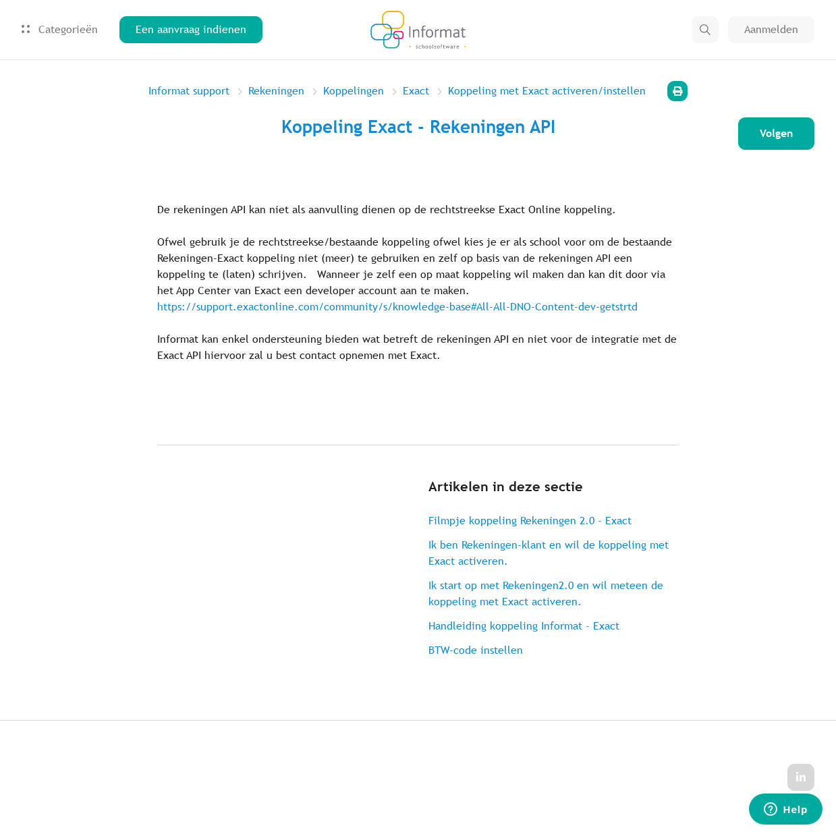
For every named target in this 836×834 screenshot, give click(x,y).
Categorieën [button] (60, 29)
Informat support (188, 90)
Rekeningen (276, 90)
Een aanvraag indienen (191, 29)
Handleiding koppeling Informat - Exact (523, 625)
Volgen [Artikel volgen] (776, 133)
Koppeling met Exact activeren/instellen (547, 90)
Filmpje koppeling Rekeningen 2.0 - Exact (530, 520)
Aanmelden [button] (771, 29)
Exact (416, 90)
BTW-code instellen (475, 650)
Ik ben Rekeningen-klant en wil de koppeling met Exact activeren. (548, 552)
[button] (705, 29)
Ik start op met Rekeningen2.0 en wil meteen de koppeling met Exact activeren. (545, 593)
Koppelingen (353, 90)
